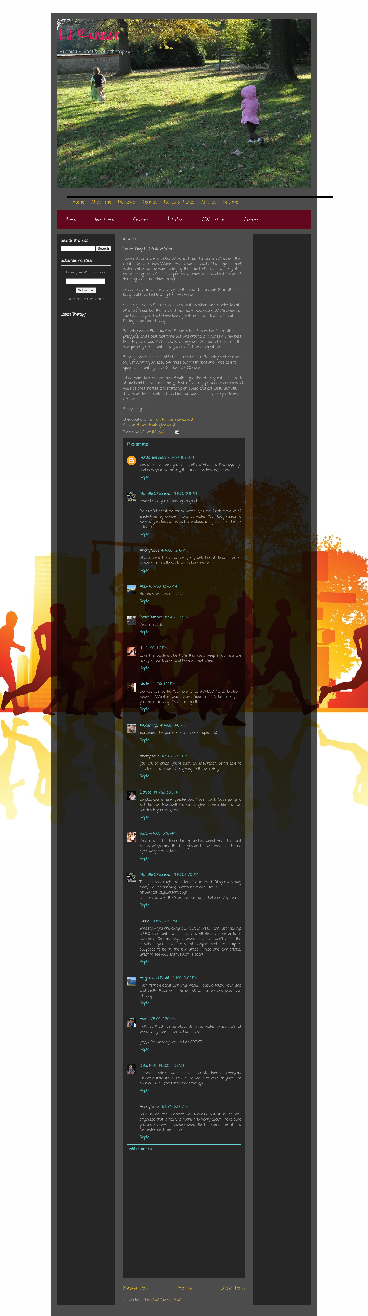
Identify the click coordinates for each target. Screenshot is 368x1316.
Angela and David (154, 978)
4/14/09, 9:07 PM (164, 921)
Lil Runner (90, 35)
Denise (145, 792)
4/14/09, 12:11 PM (184, 494)
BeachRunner (151, 617)
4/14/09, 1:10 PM (155, 648)
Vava (143, 833)
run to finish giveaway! (174, 419)
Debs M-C (148, 1066)
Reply (144, 477)
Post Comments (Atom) (164, 1300)
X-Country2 (149, 726)
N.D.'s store (213, 219)
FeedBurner (95, 299)
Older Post (232, 1288)
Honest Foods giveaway (155, 425)
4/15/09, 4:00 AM (171, 1066)
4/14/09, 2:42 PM (174, 756)
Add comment (140, 1149)
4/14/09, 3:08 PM (162, 833)
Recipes (140, 219)
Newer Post (136, 1288)
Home (71, 219)
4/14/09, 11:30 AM (180, 458)
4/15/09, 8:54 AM (174, 1107)
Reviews (250, 219)
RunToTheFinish (153, 458)
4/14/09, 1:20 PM (163, 684)
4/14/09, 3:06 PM (166, 792)
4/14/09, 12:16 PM (174, 551)
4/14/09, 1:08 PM (176, 617)
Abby (144, 587)
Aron (143, 1019)
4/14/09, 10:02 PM (184, 978)
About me (104, 219)
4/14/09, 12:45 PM (163, 587)
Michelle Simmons (155, 494)
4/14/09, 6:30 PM (185, 875)
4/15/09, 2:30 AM (162, 1019)
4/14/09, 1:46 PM (173, 726)
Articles (174, 219)
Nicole (144, 684)
